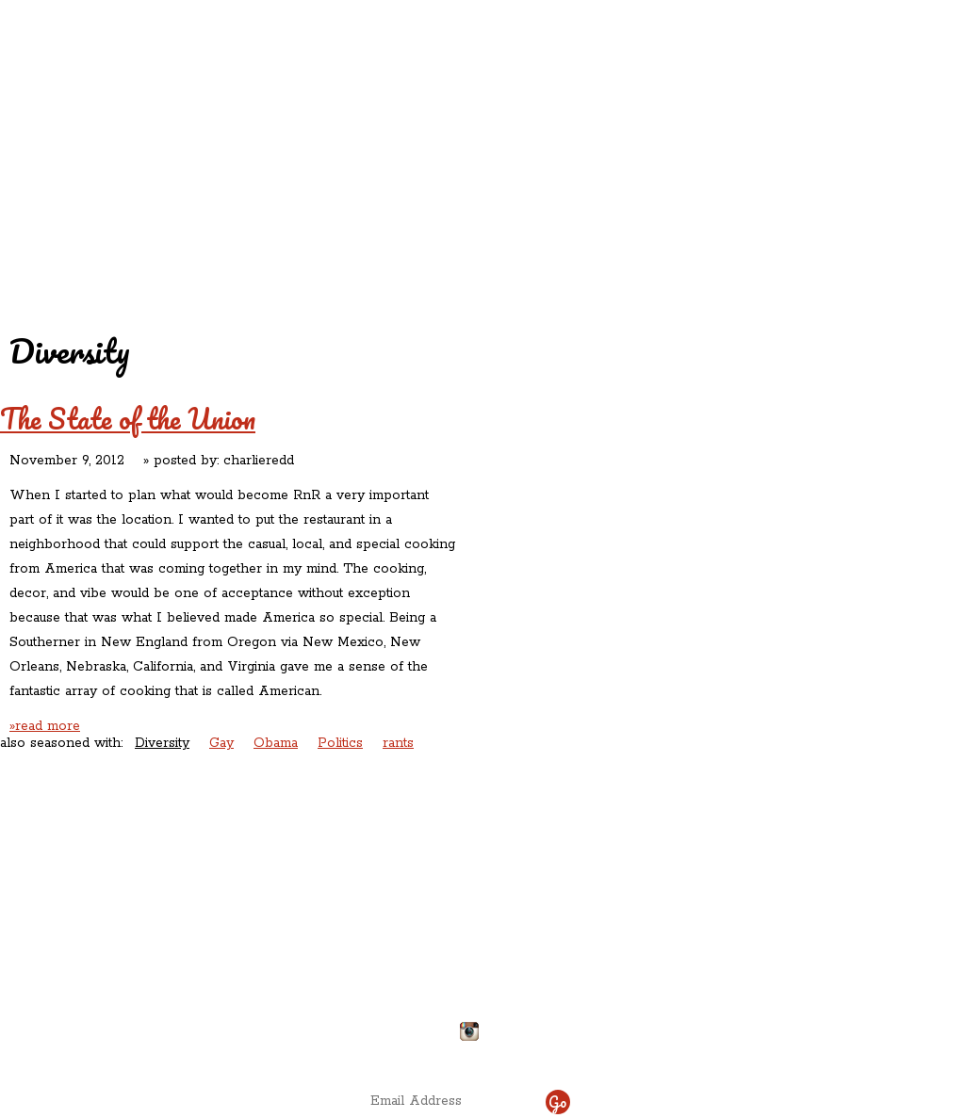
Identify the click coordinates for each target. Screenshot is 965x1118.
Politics (340, 743)
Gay (221, 743)
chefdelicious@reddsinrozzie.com (467, 961)
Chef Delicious (691, 161)
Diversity (162, 743)
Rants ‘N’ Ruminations (805, 121)
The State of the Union (127, 419)
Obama (276, 743)
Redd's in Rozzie (228, 119)
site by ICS (777, 1052)
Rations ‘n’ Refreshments (674, 121)
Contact (363, 161)
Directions (155, 1023)
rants (398, 743)
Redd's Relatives (361, 121)
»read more (44, 726)
